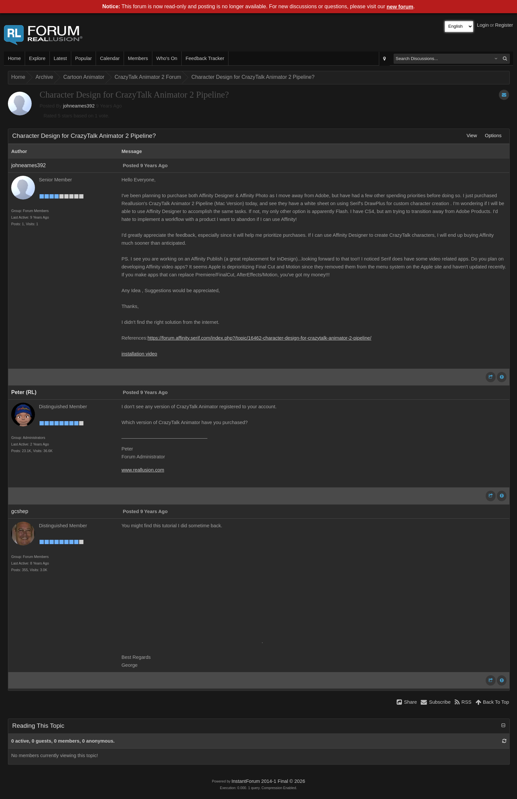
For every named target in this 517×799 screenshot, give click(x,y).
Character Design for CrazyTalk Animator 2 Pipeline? (253, 77)
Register (504, 25)
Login (483, 25)
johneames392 (79, 105)
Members (138, 58)
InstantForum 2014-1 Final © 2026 (268, 781)
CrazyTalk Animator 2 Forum (148, 77)
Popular (83, 58)
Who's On (166, 58)
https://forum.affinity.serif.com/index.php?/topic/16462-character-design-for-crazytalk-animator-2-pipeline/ (259, 338)
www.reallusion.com (142, 470)
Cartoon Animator (84, 77)
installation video (139, 353)
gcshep (19, 511)
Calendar (109, 58)
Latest (60, 58)
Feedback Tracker (205, 58)
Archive (44, 77)
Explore (37, 58)
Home (14, 58)
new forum (400, 7)
